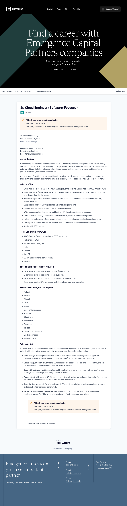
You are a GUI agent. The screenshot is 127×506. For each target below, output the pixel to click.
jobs (7, 91)
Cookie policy (68, 449)
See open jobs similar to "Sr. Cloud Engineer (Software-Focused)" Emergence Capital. (57, 126)
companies (23, 91)
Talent (40, 483)
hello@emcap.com (73, 473)
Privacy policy (57, 449)
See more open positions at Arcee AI (41, 423)
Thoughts (19, 483)
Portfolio (9, 483)
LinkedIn (77, 481)
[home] (25, 9)
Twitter (69, 481)
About (33, 483)
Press (26, 483)
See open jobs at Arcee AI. (36, 123)
